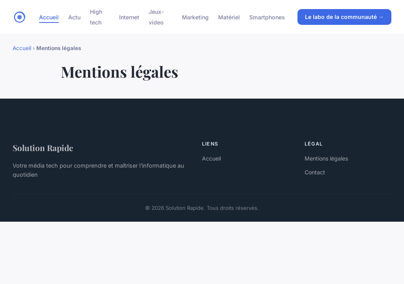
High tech (96, 17)
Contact (315, 172)
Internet (129, 17)
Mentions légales (326, 158)
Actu (74, 17)
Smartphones (267, 17)
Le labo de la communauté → (344, 16)
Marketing (195, 17)
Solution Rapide (43, 147)
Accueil (49, 17)
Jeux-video (156, 17)
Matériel (229, 17)
